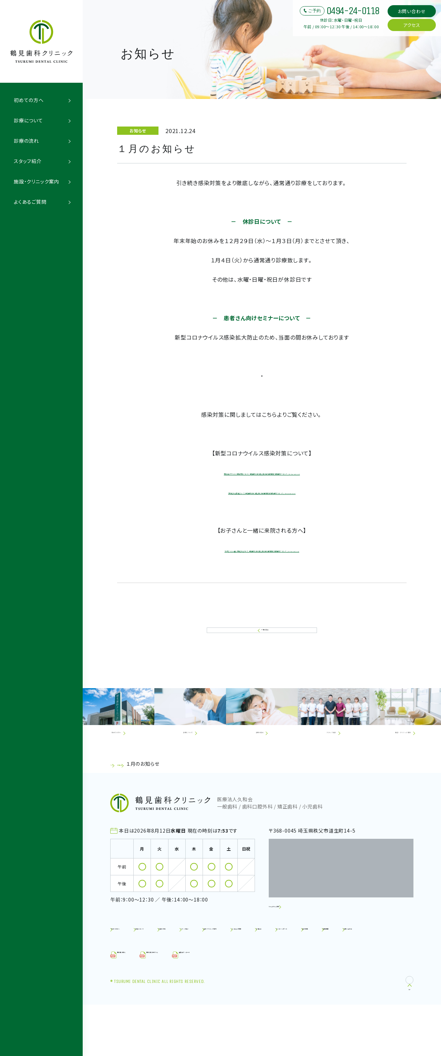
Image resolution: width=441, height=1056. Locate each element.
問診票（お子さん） (192, 1006)
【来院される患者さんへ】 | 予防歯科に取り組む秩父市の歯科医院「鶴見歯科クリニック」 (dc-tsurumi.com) (262, 503)
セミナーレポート (220, 982)
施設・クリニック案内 (36, 181)
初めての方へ (29, 100)
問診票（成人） (134, 1006)
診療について (28, 120)
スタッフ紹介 (28, 161)
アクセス (411, 25)
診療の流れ (26, 140)
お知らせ (137, 805)
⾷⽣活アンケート (253, 1006)
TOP (115, 805)
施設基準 (267, 982)
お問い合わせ (412, 11)
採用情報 (305, 982)
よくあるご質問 (30, 201)
